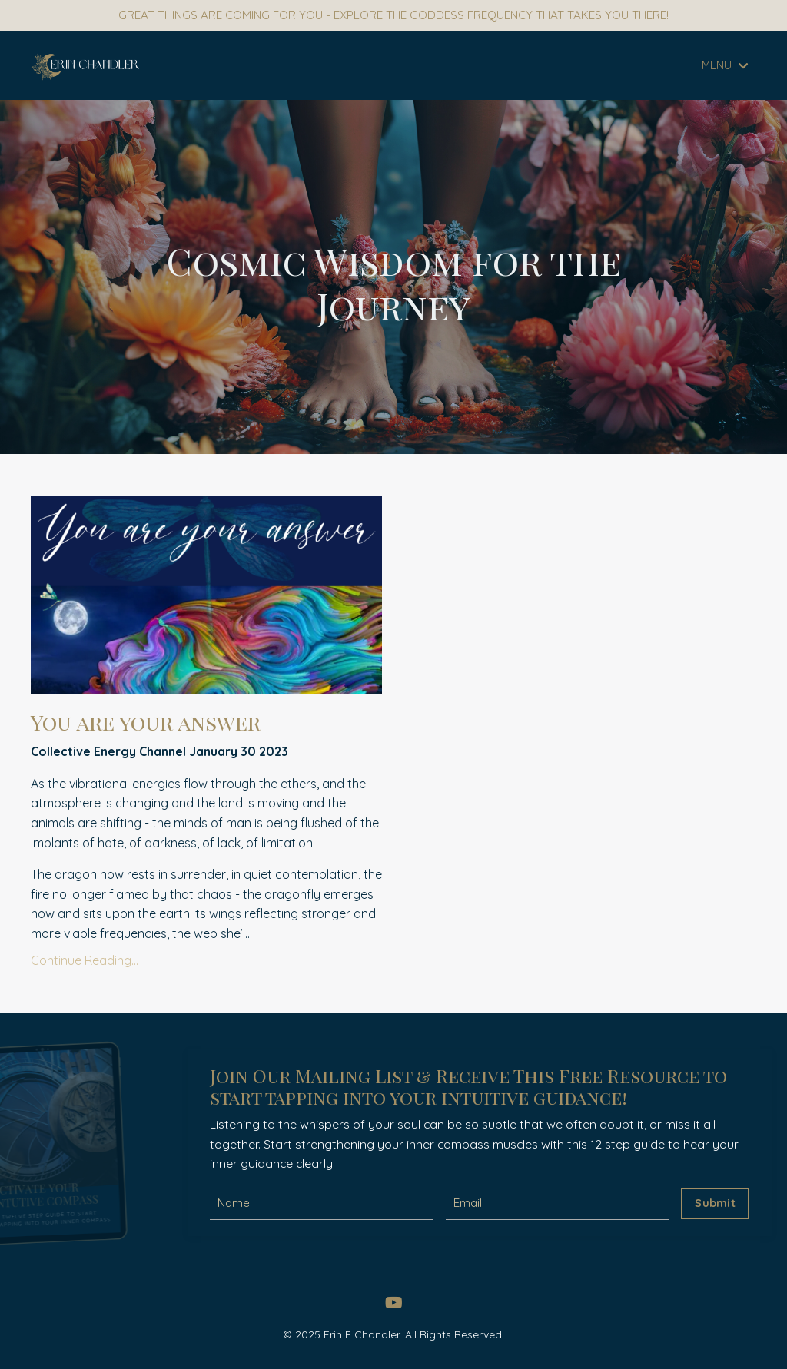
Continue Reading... (84, 963)
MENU (725, 66)
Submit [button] (715, 1204)
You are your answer (158, 724)
